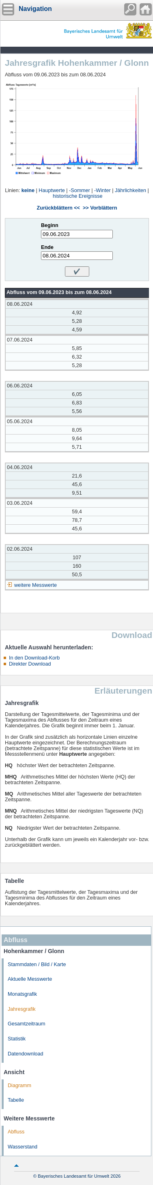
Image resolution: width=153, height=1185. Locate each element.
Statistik (17, 1039)
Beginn (49, 225)
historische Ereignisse (78, 196)
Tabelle (16, 1100)
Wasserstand (22, 1147)
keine (28, 190)
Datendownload (25, 1054)
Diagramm (19, 1085)
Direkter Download (30, 664)
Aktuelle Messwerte (30, 979)
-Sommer (79, 190)
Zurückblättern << (58, 208)
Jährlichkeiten (130, 190)
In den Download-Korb (34, 658)
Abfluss (16, 1132)
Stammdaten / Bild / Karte (37, 964)
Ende (47, 247)
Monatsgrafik (22, 994)
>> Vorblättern (100, 208)
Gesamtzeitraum (26, 1024)
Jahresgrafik (22, 1009)
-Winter (102, 190)
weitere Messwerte (35, 585)
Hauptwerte (52, 190)
